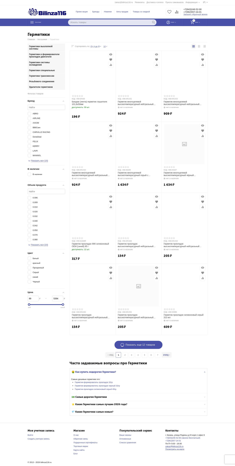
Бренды (95, 11)
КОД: (74, 99)
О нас (76, 435)
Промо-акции (82, 11)
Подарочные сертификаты (85, 442)
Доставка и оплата (154, 2)
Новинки (108, 11)
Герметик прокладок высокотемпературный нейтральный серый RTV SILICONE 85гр (181, 245)
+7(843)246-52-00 (194, 9)
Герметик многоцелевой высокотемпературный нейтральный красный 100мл (135, 103)
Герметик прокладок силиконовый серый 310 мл (183, 316)
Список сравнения (127, 442)
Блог (75, 454)
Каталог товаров (46, 22)
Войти (30, 435)
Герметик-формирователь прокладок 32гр (94, 382)
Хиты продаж (122, 11)
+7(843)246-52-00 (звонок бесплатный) (182, 438)
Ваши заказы (125, 435)
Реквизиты (139, 2)
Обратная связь (80, 439)
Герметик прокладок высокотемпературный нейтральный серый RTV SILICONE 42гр (135, 245)
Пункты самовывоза (174, 2)
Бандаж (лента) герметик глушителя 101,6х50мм (89, 102)
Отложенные (125, 439)
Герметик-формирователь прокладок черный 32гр (98, 386)
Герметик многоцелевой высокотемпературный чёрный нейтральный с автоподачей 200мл (181, 174)
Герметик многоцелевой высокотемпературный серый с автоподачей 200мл (133, 174)
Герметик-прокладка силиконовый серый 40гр (96, 389)
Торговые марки (80, 446)
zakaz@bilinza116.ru (124, 2)
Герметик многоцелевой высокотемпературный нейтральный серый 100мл (181, 103)
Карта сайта (78, 450)
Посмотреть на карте (174, 449)
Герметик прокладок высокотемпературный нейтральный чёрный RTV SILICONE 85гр (135, 316)
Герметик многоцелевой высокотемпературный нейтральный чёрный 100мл (89, 174)
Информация (191, 2)
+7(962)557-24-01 (194, 12)
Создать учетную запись (39, 439)
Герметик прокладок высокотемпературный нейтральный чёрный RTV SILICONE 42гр (89, 316)
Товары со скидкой (141, 11)
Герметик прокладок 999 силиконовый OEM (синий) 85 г (90, 245)
